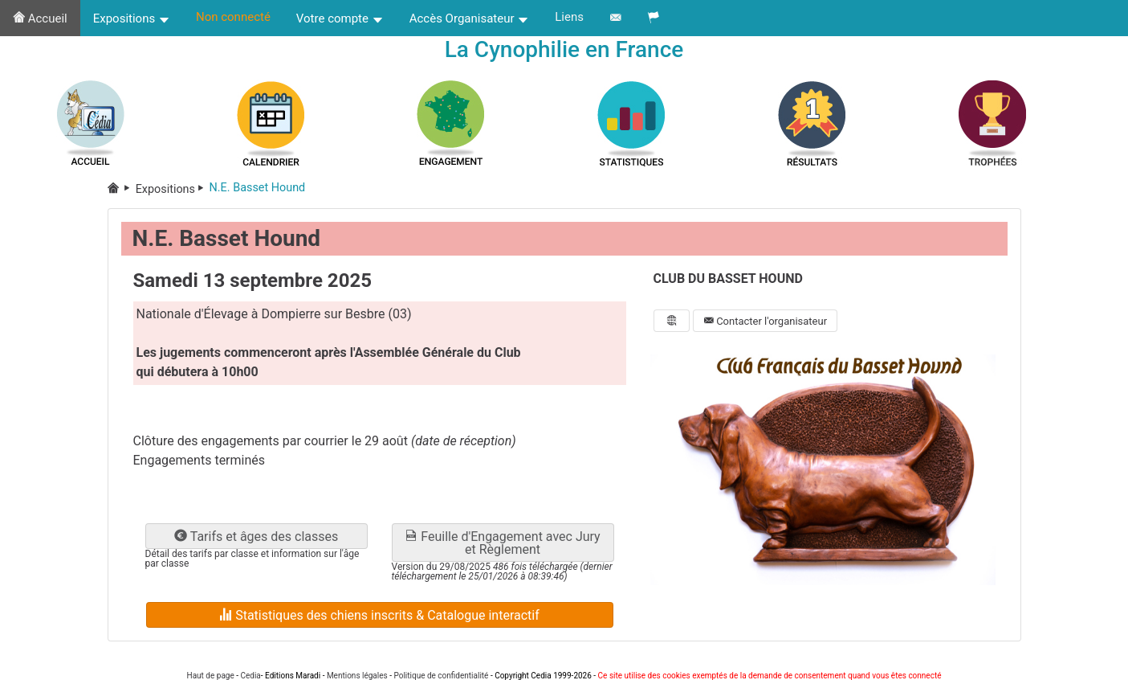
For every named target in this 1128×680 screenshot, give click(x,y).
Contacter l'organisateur (765, 321)
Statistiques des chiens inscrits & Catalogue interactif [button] (379, 615)
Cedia (250, 675)
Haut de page (210, 675)
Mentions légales (357, 675)
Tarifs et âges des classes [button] (256, 536)
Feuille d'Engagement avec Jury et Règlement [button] (502, 543)
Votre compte (340, 18)
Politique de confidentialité (440, 675)
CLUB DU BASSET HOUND (728, 278)
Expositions (131, 18)
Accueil (40, 18)
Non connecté (233, 17)
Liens (569, 17)
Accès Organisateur (469, 18)
